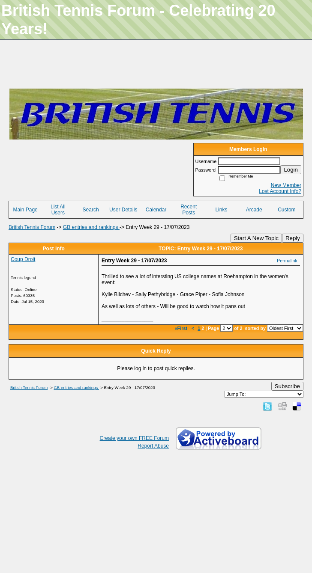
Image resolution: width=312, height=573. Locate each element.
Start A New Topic (256, 238)
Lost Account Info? (280, 191)
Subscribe (287, 386)
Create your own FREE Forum (134, 438)
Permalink (287, 260)
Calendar (156, 210)
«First (182, 328)
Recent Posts (188, 210)
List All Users (58, 210)
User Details (123, 210)
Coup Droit (23, 259)
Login (291, 169)
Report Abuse (153, 446)
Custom (286, 210)
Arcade (254, 210)
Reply (292, 238)
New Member (286, 185)
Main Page (25, 210)
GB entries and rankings (91, 227)
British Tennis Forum (32, 227)
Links (221, 210)
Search (91, 210)
